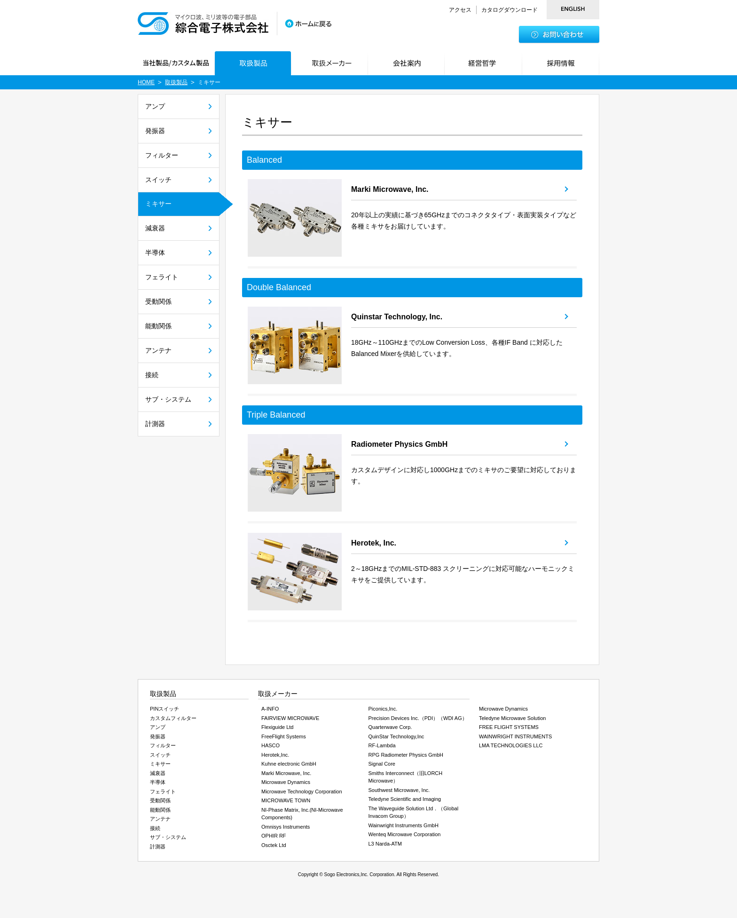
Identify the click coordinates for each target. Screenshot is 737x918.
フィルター (161, 155)
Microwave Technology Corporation (301, 791)
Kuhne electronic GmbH (288, 764)
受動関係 (158, 301)
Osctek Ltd (273, 845)
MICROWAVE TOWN (285, 800)
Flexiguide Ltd (277, 727)
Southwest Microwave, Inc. (399, 790)
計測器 (155, 423)
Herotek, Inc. (373, 543)
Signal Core (381, 764)
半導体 (155, 252)
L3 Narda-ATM (385, 844)
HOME (146, 82)
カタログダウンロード (509, 10)
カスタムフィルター (173, 718)
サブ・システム (168, 399)
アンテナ (158, 350)
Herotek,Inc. (275, 755)
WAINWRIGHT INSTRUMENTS (515, 736)
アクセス (460, 10)
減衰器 (155, 228)
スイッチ (158, 179)
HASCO (270, 745)
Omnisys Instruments (285, 827)
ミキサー (158, 203)
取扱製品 (176, 82)
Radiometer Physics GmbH (399, 444)
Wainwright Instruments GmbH (403, 825)
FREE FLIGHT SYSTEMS (509, 727)
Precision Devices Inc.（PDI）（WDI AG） (417, 718)
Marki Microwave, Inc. (390, 189)
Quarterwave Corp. (390, 727)
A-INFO (270, 709)
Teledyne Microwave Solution (512, 718)
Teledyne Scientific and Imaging (404, 799)
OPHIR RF (273, 836)
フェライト (161, 277)
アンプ (155, 106)
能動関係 (158, 326)
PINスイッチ (164, 709)
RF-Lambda (382, 745)
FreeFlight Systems (283, 736)
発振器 (155, 131)
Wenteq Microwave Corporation (404, 834)
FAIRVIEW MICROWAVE (290, 718)
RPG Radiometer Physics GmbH (406, 755)
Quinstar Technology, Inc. (396, 317)
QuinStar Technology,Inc (396, 736)
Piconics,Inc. (383, 709)
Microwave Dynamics (285, 782)
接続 (151, 375)
